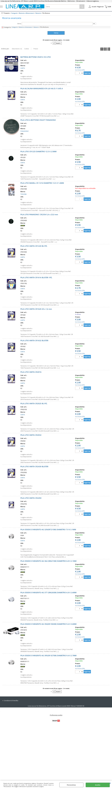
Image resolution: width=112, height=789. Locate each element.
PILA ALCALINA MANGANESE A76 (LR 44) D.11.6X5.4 (41, 88)
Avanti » (58, 43)
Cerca (19, 24)
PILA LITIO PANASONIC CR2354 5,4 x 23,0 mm (39, 214)
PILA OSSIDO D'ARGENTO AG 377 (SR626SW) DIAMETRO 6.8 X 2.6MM (48, 592)
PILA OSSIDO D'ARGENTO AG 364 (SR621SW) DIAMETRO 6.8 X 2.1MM (48, 561)
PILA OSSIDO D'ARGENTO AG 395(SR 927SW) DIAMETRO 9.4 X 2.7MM (48, 655)
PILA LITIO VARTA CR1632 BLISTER (34, 340)
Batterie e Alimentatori (25, 27)
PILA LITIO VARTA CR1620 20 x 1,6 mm (36, 309)
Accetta (97, 785)
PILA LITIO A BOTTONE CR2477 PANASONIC (38, 120)
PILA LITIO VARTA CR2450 (30, 498)
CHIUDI (110, 783)
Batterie (36, 27)
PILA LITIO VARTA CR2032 (30, 435)
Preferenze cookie (56, 715)
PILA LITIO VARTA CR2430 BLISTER (34, 466)
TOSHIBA (23, 194)
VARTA (22, 68)
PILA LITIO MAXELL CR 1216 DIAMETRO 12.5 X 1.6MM (42, 183)
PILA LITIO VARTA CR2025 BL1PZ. (33, 403)
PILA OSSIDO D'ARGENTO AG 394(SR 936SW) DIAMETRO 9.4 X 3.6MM (48, 624)
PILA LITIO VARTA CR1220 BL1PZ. (33, 246)
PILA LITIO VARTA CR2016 (30, 372)
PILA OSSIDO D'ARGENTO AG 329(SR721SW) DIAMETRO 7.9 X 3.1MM (48, 529)
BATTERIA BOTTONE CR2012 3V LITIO (35, 57)
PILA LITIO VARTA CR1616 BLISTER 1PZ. (36, 277)
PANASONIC (24, 131)
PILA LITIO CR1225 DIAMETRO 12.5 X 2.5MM (38, 151)
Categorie (14, 27)
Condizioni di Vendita (11, 700)
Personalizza (71, 785)
